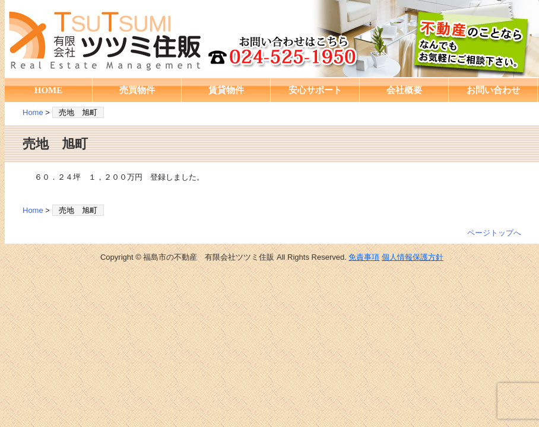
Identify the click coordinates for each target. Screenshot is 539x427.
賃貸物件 (226, 90)
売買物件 (137, 90)
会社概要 (404, 90)
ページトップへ (494, 232)
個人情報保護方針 (412, 257)
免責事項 (363, 257)
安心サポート (315, 90)
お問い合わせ (493, 90)
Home (33, 112)
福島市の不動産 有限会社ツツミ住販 (272, 38)
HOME (48, 90)
